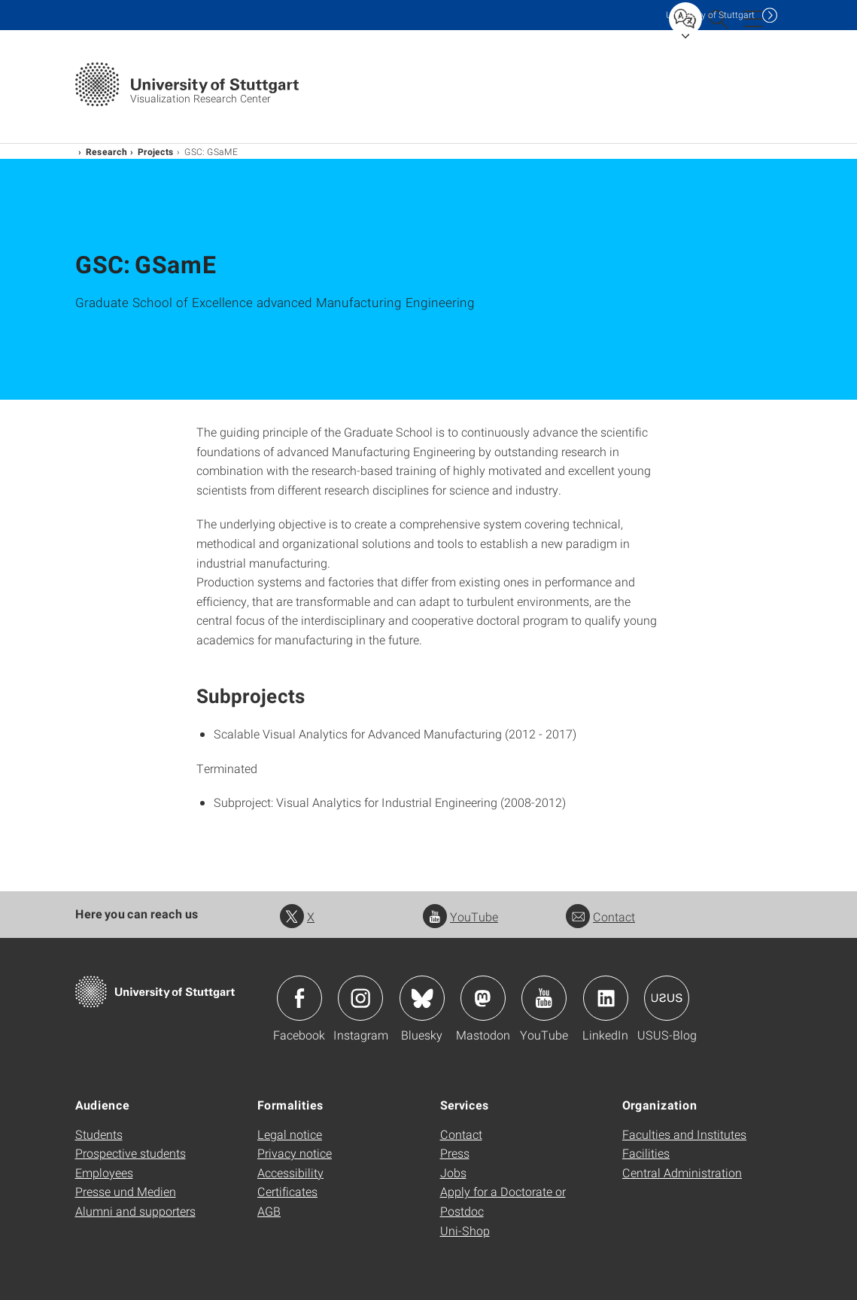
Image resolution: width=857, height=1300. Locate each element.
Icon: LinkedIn (605, 998)
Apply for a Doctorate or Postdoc (503, 1201)
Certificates (287, 1191)
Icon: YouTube (544, 998)
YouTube (460, 916)
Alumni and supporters (135, 1211)
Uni (710, 14)
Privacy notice (294, 1153)
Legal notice (289, 1134)
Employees (104, 1172)
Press (455, 1153)
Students (99, 1134)
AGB (269, 1211)
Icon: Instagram (360, 998)
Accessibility (290, 1172)
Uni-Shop (465, 1230)
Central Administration (682, 1172)
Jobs (453, 1172)
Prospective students (130, 1153)
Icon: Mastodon (483, 998)
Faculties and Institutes (684, 1134)
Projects (156, 151)
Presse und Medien (125, 1191)
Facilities (646, 1153)
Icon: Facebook (299, 998)
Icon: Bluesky (422, 998)
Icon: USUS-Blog (666, 998)
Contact (600, 916)
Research (106, 151)
